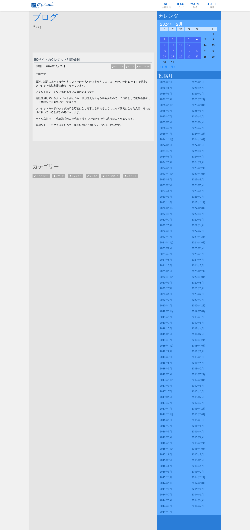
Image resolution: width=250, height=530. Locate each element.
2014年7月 (166, 494)
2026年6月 (198, 82)
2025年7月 (166, 116)
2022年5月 (166, 225)
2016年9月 (166, 420)
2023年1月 (166, 202)
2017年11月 (166, 380)
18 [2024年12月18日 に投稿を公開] (180, 50)
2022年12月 (198, 202)
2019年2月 (198, 334)
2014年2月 (198, 506)
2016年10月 (198, 414)
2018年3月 (166, 368)
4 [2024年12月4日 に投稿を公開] (180, 39)
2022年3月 (166, 231)
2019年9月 (166, 317)
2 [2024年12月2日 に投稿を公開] (164, 39)
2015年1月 (166, 477)
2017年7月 (166, 391)
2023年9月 (166, 179)
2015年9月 (166, 454)
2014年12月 (198, 477)
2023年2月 (198, 196)
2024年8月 (198, 145)
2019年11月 (166, 311)
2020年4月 (198, 294)
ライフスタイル (144, 66)
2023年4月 (198, 191)
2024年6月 (198, 150)
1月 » (172, 66)
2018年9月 (166, 351)
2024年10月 (198, 139)
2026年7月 (166, 82)
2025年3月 (166, 128)
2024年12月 (198, 133)
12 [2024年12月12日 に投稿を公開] (188, 45)
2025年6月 (198, 116)
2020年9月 (166, 282)
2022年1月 (166, 236)
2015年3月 (166, 471)
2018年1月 (166, 374)
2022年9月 (166, 213)
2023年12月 (198, 168)
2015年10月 (198, 448)
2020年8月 (198, 282)
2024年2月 (198, 162)
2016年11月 (166, 414)
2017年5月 (166, 397)
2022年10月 (198, 208)
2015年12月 (198, 443)
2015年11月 (166, 448)
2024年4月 (198, 156)
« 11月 (163, 66)
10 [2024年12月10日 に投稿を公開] (172, 45)
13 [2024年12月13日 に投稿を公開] (196, 45)
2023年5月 (166, 191)
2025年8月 (198, 110)
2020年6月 (198, 288)
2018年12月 (198, 339)
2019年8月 (198, 317)
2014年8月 (198, 488)
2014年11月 (166, 483)
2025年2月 (198, 128)
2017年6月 (198, 391)
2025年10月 (198, 105)
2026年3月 (166, 93)
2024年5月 (166, 156)
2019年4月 (198, 328)
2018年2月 (198, 368)
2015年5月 (166, 465)
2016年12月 (198, 408)
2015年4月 (198, 465)
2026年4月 (198, 87)
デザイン (60, 176)
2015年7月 (166, 460)
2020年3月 (166, 299)
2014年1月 (166, 511)
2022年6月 (198, 219)
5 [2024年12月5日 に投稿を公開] (188, 39)
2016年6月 (198, 425)
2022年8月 (198, 213)
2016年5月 (166, 431)
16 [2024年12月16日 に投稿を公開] (164, 50)
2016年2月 (198, 437)
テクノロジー (119, 66)
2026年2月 (198, 93)
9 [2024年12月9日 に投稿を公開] (164, 45)
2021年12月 (198, 236)
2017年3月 (166, 402)
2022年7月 (166, 219)
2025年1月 (166, 133)
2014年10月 (198, 483)
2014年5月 (166, 500)
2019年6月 (198, 322)
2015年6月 (198, 460)
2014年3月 (166, 506)
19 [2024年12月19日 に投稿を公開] (188, 50)
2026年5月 (166, 87)
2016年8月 (198, 420)
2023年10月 (198, 173)
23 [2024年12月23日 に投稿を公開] (164, 56)
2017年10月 (198, 380)
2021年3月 (166, 265)
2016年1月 (166, 443)
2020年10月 (198, 276)
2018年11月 (166, 345)
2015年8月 (198, 454)
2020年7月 (166, 288)
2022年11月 (166, 208)
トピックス (76, 176)
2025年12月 (198, 99)
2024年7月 (166, 150)
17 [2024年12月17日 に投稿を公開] (172, 50)
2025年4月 (198, 122)
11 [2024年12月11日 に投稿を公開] (180, 45)
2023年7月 (166, 185)
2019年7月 (166, 322)
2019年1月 (166, 339)
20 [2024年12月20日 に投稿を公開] (196, 50)
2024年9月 (166, 145)
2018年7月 (166, 357)
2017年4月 (198, 397)
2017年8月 (198, 385)
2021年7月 (166, 254)
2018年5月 (166, 362)
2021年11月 (166, 242)
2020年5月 (166, 294)
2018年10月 (198, 345)
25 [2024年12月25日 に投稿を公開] (180, 56)
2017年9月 (166, 385)
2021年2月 (198, 265)
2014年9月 (166, 488)
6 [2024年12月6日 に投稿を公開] (197, 39)
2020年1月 (166, 305)
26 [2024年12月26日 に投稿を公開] (188, 56)
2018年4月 (198, 362)
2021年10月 (198, 242)
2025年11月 (166, 105)
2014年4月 (198, 500)
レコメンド (131, 176)
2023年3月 (166, 196)
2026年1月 (166, 99)
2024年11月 (166, 139)
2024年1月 (166, 168)
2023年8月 (198, 179)
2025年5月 (166, 122)
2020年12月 (198, 271)
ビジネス (131, 66)
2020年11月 (166, 276)
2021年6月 (198, 254)
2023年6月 (198, 185)
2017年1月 (166, 408)
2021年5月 (166, 259)
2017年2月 (198, 402)
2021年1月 (166, 271)
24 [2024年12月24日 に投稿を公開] (172, 56)
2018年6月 (198, 357)
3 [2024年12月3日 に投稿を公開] (172, 39)
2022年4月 (198, 225)
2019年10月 (198, 311)
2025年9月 (166, 110)
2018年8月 (198, 351)
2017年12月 (198, 374)
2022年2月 (198, 231)
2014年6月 (198, 494)
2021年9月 (166, 248)
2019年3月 (166, 334)
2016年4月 (198, 431)
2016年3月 (166, 437)
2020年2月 (198, 299)
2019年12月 (198, 305)
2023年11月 (166, 173)
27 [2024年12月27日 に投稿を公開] (196, 56)
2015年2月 (198, 471)
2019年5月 (166, 328)
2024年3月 (166, 162)
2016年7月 (166, 425)
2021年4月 (198, 259)
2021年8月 (198, 248)
